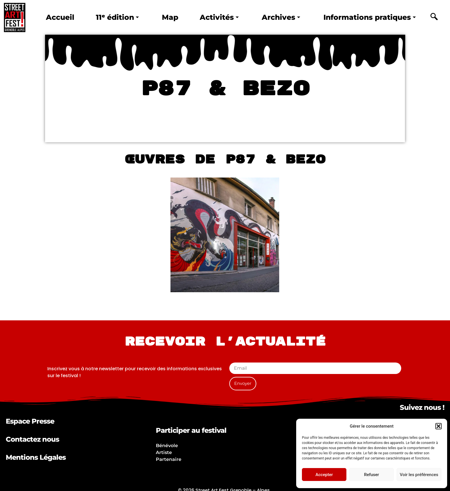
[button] (438, 426)
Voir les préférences (419, 474)
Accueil (60, 17)
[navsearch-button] (434, 17)
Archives (281, 17)
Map (170, 17)
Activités (219, 17)
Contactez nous (32, 439)
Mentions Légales (36, 457)
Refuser (371, 474)
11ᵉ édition (117, 17)
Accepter (324, 474)
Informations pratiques (369, 17)
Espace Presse (30, 421)
